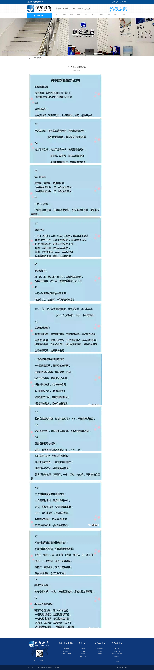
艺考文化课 (83, 656)
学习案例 (108, 16)
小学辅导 (83, 648)
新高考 (86, 16)
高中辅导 (83, 653)
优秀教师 (100, 651)
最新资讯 (39, 58)
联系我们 (123, 16)
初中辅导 (83, 651)
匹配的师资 (66, 648)
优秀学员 (100, 653)
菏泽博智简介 (100, 648)
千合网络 (124, 667)
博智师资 (101, 16)
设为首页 (115, 2)
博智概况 (116, 16)
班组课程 (71, 16)
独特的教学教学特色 (66, 653)
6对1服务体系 (66, 651)
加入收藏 (123, 2)
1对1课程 (64, 16)
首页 (56, 16)
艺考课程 (79, 16)
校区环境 (93, 16)
